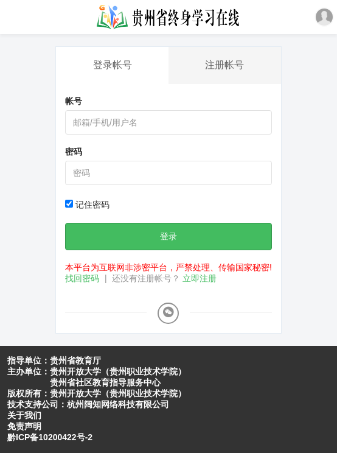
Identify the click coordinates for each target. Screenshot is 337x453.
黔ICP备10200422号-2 (49, 437)
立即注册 (199, 278)
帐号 (73, 101)
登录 (168, 236)
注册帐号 (224, 65)
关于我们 (24, 415)
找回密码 (82, 278)
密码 (73, 151)
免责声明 (24, 426)
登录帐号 (112, 65)
